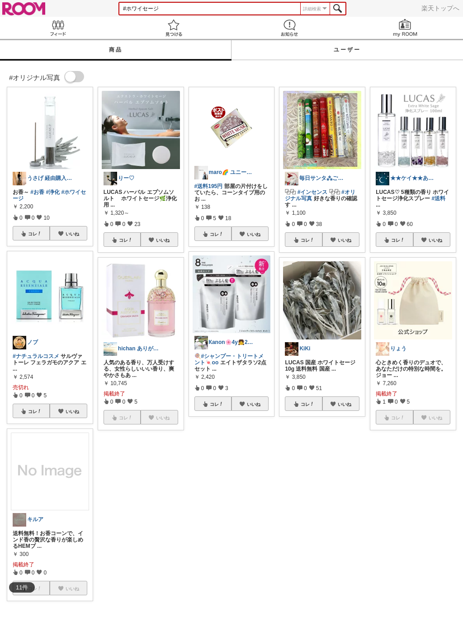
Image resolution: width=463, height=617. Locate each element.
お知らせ (289, 28)
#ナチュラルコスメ (36, 356)
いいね (72, 233)
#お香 (37, 192)
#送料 (439, 198)
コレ (35, 233)
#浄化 (53, 192)
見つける (174, 28)
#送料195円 (208, 186)
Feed (58, 28)
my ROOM (405, 28)
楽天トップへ (440, 8)
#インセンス (313, 192)
